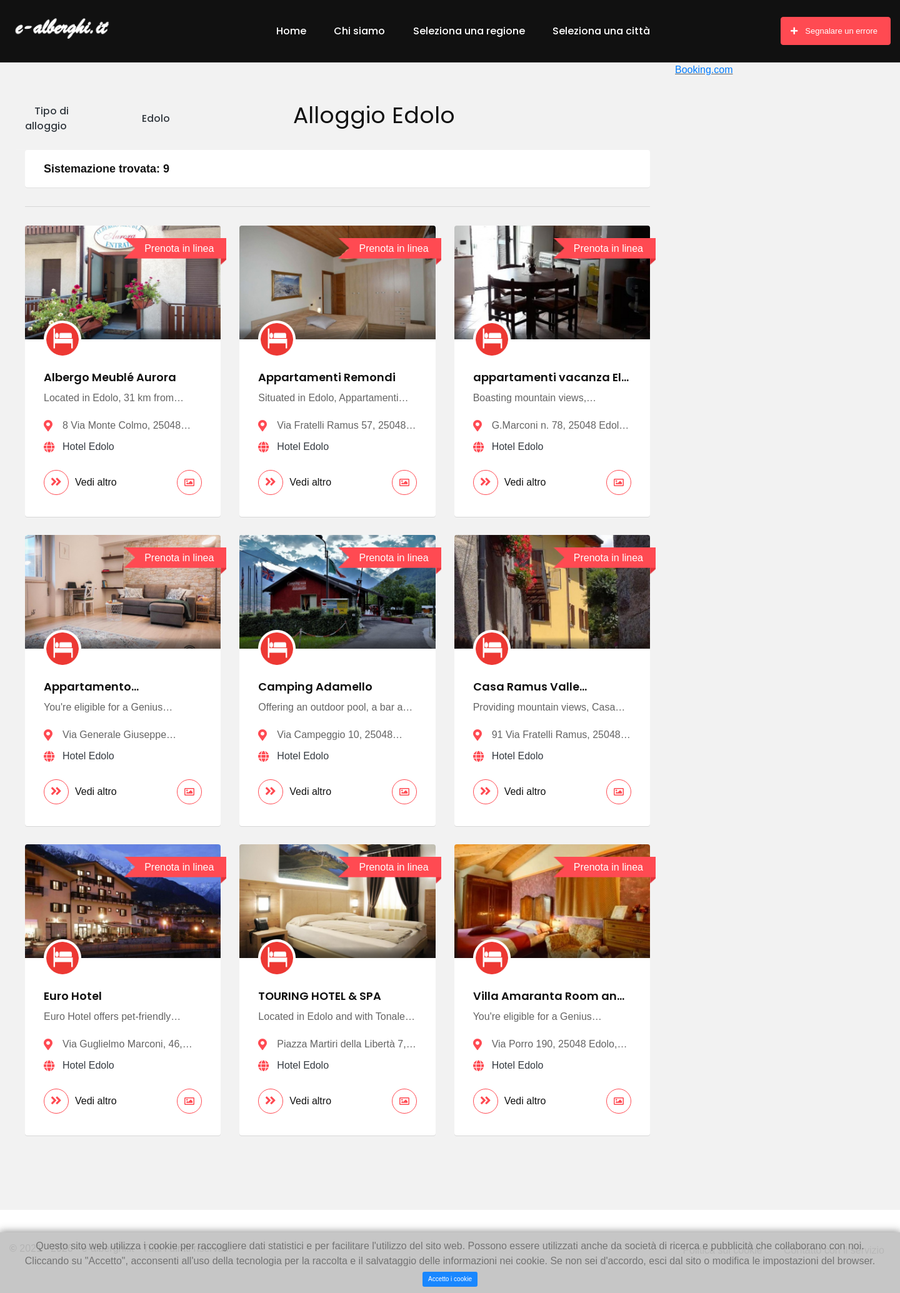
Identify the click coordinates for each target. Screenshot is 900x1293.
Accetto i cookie (450, 1279)
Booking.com (704, 69)
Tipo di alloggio (47, 118)
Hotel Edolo (88, 446)
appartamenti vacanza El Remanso (547, 384)
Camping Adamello (315, 687)
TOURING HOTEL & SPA (320, 997)
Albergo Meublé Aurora (110, 377)
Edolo (156, 118)
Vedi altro (80, 482)
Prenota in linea (179, 248)
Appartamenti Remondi (327, 377)
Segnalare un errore (834, 31)
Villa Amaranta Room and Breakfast (549, 1004)
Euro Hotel (73, 997)
